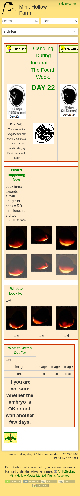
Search (37, 20)
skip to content (68, 3)
